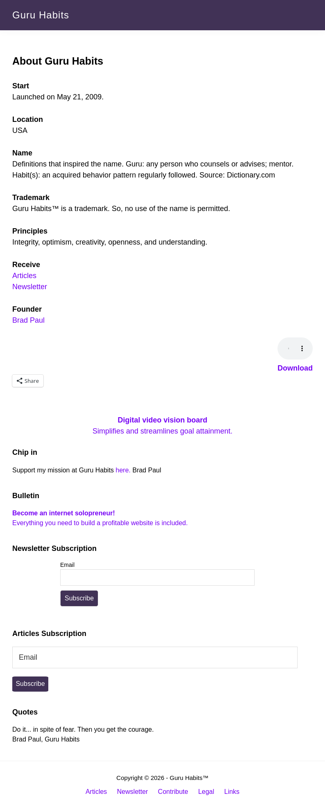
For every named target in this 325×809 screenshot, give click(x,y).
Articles (24, 276)
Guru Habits (40, 14)
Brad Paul (28, 320)
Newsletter (29, 287)
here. (123, 470)
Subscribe (30, 683)
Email (67, 565)
